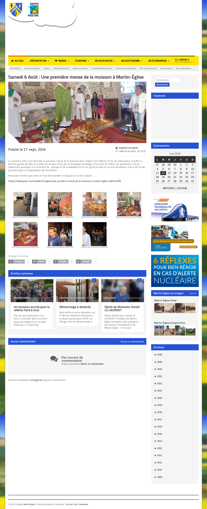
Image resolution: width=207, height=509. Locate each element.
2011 (158, 462)
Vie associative (183, 68)
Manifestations (61, 68)
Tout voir (193, 293)
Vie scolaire (166, 68)
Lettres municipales (126, 68)
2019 (158, 405)
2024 (158, 369)
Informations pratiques (72, 298)
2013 (158, 448)
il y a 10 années (86, 298)
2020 (158, 398)
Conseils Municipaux (102, 68)
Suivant (181, 188)
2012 (158, 455)
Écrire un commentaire (132, 341)
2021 (158, 390)
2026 (158, 354)
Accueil (17, 61)
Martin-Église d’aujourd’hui (169, 323)
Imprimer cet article (127, 148)
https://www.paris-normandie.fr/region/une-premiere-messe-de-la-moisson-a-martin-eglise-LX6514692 (64, 181)
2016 (158, 426)
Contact (183, 60)
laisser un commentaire (92, 364)
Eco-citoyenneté (148, 68)
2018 (158, 412)
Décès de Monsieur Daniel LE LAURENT (122, 308)
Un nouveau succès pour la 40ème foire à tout (32, 308)
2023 (158, 376)
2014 (158, 441)
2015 (158, 434)
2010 (158, 469)
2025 (158, 362)
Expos (47, 68)
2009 (158, 477)
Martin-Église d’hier (165, 300)
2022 (158, 383)
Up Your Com (71, 504)
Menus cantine (80, 68)
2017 (158, 419)
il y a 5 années (42, 298)
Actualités (15, 68)
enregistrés (37, 380)
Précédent (170, 188)
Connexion (83, 504)
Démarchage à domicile (75, 306)
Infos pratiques (32, 68)
